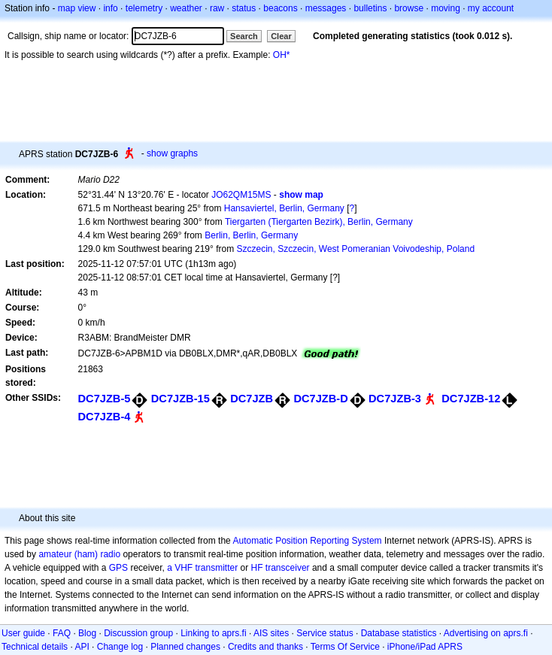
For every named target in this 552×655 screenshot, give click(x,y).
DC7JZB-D (320, 399)
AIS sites (271, 633)
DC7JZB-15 (180, 399)
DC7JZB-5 (104, 399)
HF (257, 568)
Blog (87, 633)
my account (491, 8)
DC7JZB (251, 399)
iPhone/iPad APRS (425, 646)
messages (326, 8)
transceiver (287, 568)
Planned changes (185, 646)
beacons (280, 8)
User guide (23, 633)
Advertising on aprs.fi (486, 633)
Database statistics (399, 633)
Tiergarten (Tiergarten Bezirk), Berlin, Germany (319, 222)
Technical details (35, 646)
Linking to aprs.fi (213, 633)
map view (77, 8)
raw (217, 8)
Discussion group (138, 633)
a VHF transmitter (202, 568)
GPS (118, 568)
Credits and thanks (265, 646)
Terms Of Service (345, 646)
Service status (324, 633)
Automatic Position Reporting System (306, 540)
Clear (281, 36)
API (81, 646)
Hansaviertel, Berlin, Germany (284, 208)
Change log (120, 646)
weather (186, 8)
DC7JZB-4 (104, 417)
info (110, 8)
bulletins (370, 8)
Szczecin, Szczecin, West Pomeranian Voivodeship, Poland (355, 249)
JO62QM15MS (241, 195)
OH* (281, 55)
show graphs (172, 153)
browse (408, 8)
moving (445, 8)
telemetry (144, 8)
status (244, 8)
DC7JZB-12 (470, 399)
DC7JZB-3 (395, 399)
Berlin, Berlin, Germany (251, 235)
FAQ (62, 633)
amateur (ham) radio (79, 554)
